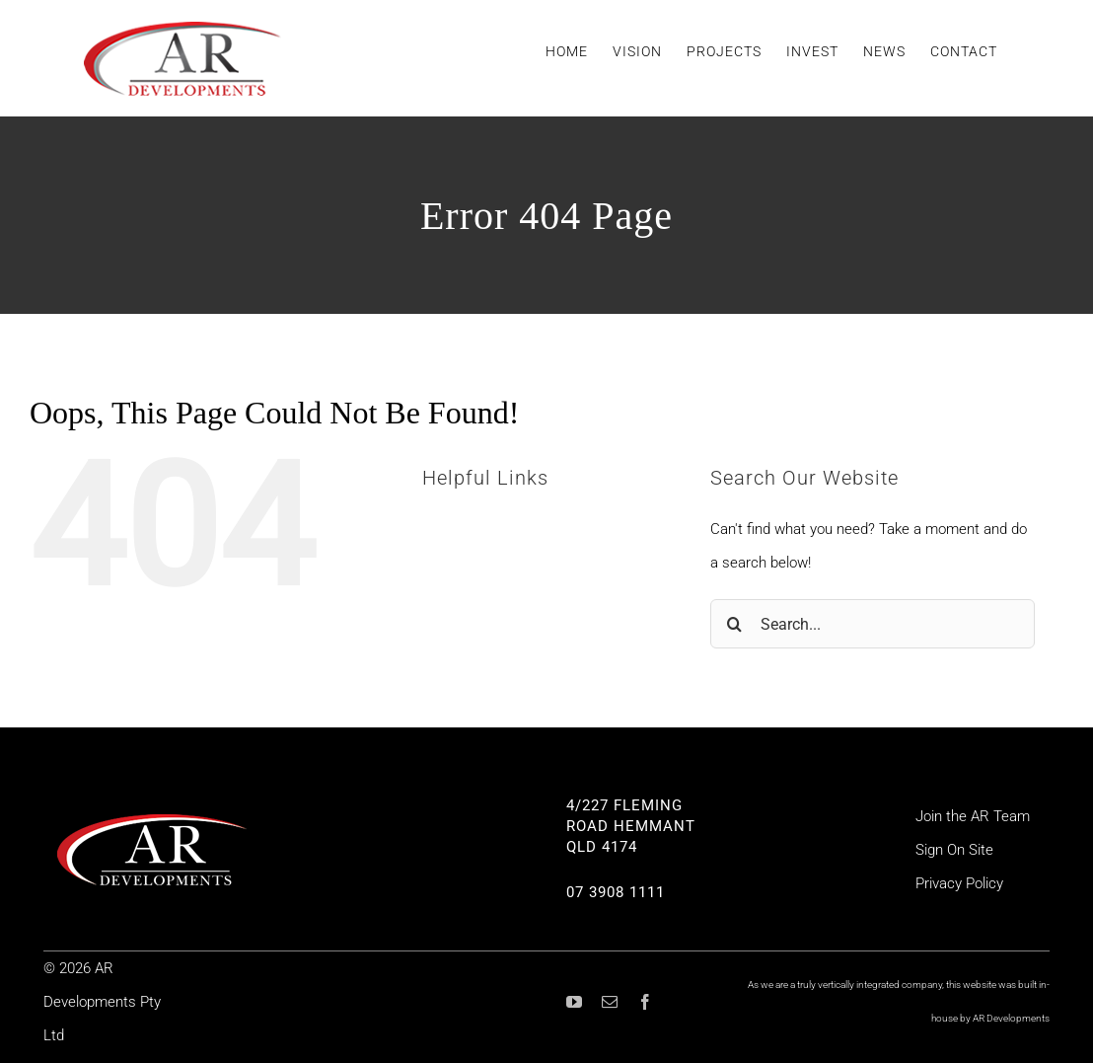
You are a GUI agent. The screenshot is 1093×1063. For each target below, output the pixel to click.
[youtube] (574, 1002)
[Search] (735, 623)
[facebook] (645, 1002)
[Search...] (872, 623)
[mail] (610, 1002)
